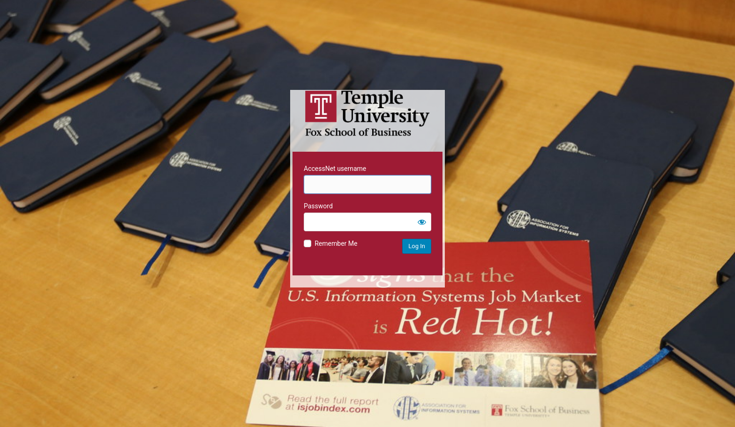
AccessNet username (335, 168)
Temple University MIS (367, 113)
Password (318, 206)
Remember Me (336, 243)
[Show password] (421, 222)
